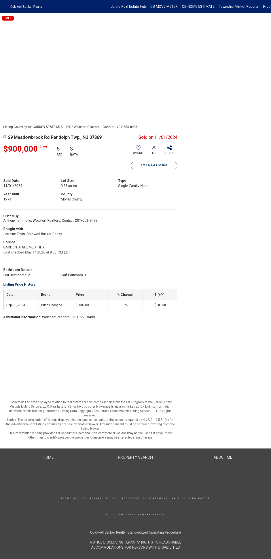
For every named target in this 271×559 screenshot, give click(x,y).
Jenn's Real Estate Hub (128, 6)
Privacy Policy (103, 498)
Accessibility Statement (144, 498)
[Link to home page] (5, 6)
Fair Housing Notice (191, 498)
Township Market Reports (239, 6)
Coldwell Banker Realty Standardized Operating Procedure (135, 532)
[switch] (138, 151)
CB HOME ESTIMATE (198, 6)
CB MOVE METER (164, 6)
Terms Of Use (73, 498)
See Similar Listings (154, 165)
